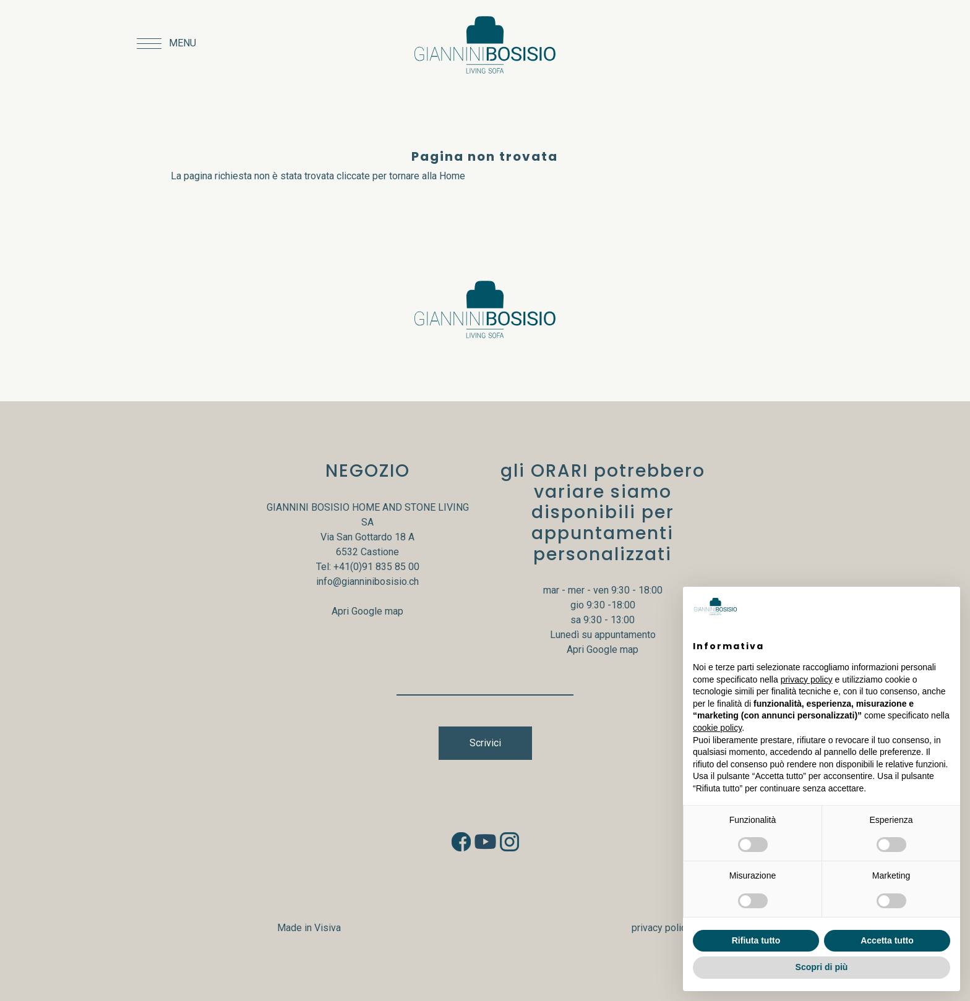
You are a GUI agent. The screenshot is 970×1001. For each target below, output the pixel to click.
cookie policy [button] (717, 728)
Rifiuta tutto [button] (756, 940)
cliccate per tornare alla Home (401, 176)
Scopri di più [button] (822, 967)
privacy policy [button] (807, 679)
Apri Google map (367, 611)
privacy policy (661, 928)
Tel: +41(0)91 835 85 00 (367, 567)
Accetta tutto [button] (887, 940)
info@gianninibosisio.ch (367, 581)
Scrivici (485, 743)
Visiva (327, 928)
